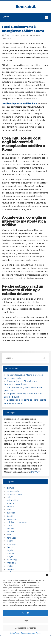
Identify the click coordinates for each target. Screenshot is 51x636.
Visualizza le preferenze (25, 628)
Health (10, 541)
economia (11, 519)
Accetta (25, 613)
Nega (25, 620)
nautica (10, 569)
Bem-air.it (26, 6)
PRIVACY (35, 472)
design (10, 516)
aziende (10, 503)
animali (10, 488)
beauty (10, 506)
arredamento (13, 491)
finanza (10, 531)
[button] (47, 575)
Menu (6, 17)
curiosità (11, 513)
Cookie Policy (15, 633)
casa (9, 509)
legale (10, 550)
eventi (10, 525)
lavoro (10, 547)
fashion (10, 528)
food (9, 534)
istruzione (11, 544)
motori (10, 566)
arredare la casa (14, 494)
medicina (11, 563)
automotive (12, 500)
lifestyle (10, 553)
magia (10, 556)
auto (9, 497)
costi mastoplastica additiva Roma (20, 103)
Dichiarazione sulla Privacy (31, 633)
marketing (12, 559)
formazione (12, 538)
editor (25, 35)
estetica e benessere (17, 522)
